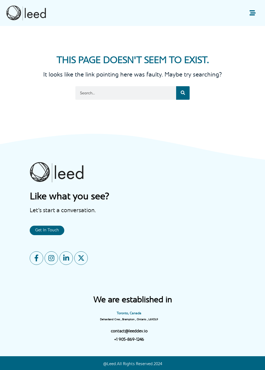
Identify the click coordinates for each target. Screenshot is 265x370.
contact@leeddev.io (129, 331)
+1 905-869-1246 (129, 340)
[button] (252, 13)
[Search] (183, 93)
